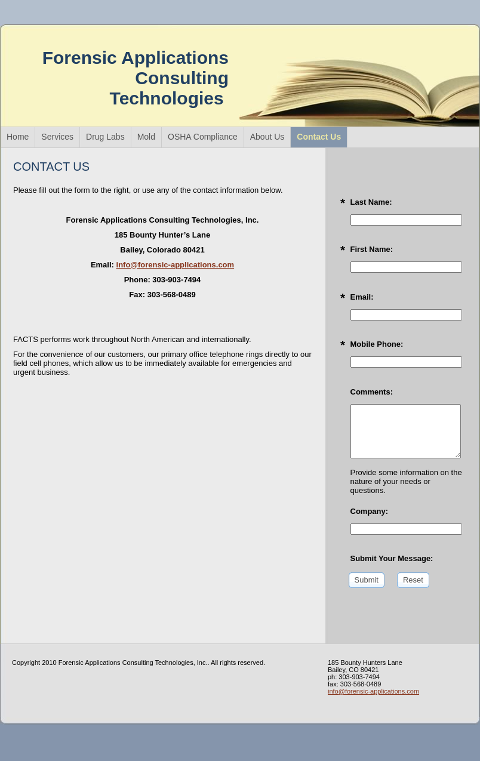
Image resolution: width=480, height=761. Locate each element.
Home (18, 136)
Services (57, 136)
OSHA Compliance (203, 136)
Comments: (371, 391)
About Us (267, 136)
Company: (369, 511)
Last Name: (371, 202)
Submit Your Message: (391, 558)
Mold (146, 136)
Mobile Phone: (377, 344)
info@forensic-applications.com (175, 264)
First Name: (371, 249)
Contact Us (319, 136)
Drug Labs (105, 136)
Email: (362, 296)
